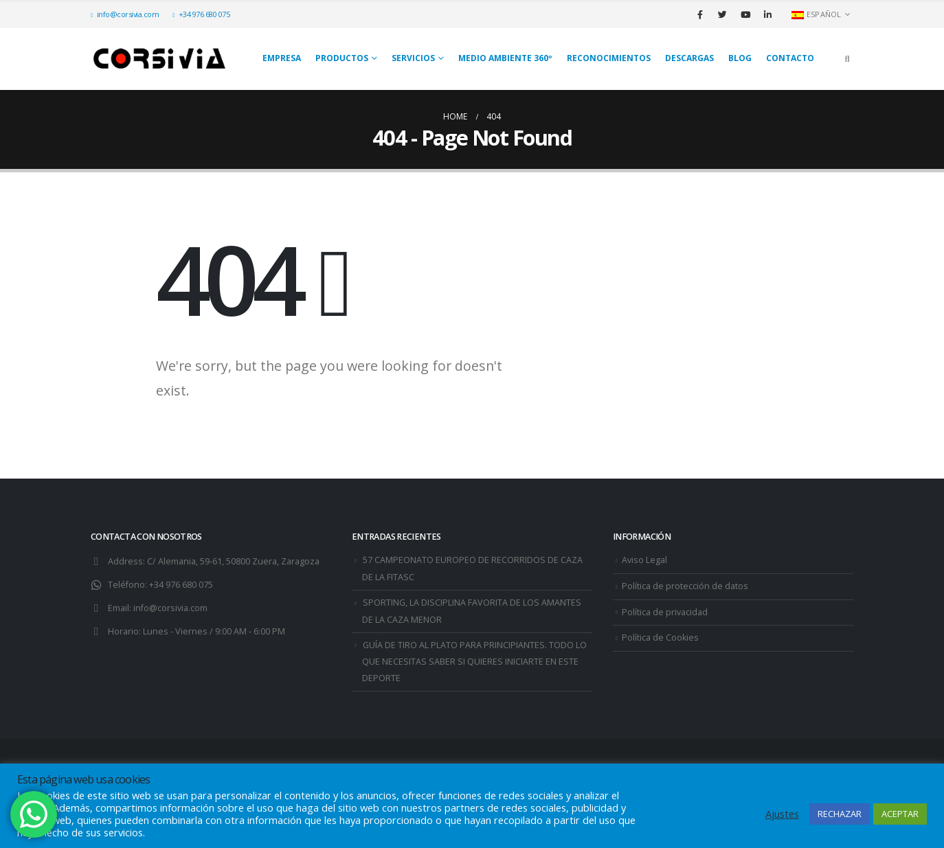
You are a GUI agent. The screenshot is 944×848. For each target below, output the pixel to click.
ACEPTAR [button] (900, 813)
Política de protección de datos (685, 586)
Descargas (689, 58)
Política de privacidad (665, 612)
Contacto (790, 58)
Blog (740, 58)
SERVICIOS (413, 58)
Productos (341, 58)
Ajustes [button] (782, 813)
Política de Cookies (660, 637)
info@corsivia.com (125, 14)
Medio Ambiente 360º (505, 58)
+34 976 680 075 (200, 14)
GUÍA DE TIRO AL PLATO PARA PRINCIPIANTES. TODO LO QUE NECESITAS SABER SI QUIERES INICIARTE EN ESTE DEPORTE (474, 662)
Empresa (281, 58)
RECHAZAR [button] (840, 813)
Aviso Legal (644, 560)
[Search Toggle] (847, 58)
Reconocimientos (609, 58)
